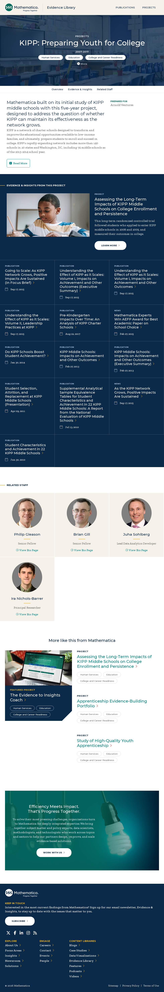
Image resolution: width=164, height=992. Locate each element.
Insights (12, 955)
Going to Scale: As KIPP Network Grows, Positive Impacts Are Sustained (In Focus (26, 277)
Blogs (74, 945)
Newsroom (14, 961)
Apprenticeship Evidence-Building (112, 703)
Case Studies (79, 950)
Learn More (110, 245)
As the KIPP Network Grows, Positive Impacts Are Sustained (135, 392)
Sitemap (113, 985)
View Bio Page (27, 550)
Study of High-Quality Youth (105, 743)
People (46, 961)
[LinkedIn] (21, 932)
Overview (57, 89)
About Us (13, 945)
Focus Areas (15, 950)
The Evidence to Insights (35, 697)
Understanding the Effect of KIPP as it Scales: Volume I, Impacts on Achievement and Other (136, 279)
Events (46, 955)
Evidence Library (61, 8)
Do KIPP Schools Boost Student (27, 354)
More (82, 63)
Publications (125, 7)
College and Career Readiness (105, 57)
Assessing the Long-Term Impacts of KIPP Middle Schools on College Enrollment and (114, 661)
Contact (47, 950)
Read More (18, 163)
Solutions (13, 966)
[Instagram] (28, 932)
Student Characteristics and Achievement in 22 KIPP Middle (25, 449)
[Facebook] (15, 932)
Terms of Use (151, 985)
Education (74, 57)
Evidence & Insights (80, 89)
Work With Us (54, 852)
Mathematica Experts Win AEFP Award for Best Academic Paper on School (136, 321)
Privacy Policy (130, 985)
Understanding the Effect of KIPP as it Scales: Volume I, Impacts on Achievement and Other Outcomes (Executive (82, 281)
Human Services (51, 57)
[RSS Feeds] (35, 932)
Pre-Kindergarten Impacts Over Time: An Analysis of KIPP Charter (80, 321)
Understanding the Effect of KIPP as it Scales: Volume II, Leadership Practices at (27, 321)
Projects (149, 7)
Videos (75, 976)
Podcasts (77, 971)
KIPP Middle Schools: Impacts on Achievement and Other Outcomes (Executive (136, 358)
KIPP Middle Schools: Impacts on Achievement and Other (82, 356)
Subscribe (20, 921)
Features (77, 966)
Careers (47, 945)
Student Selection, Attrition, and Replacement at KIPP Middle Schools (23, 396)
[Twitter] (8, 932)
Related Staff (104, 89)
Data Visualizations (84, 955)
